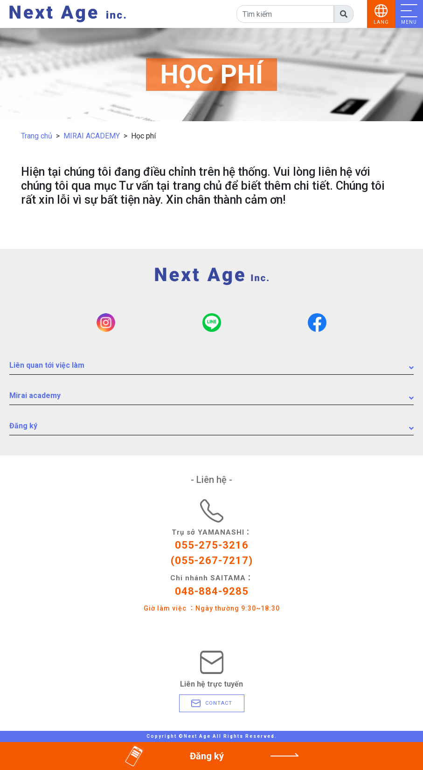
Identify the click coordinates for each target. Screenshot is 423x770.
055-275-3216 (212, 545)
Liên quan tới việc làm (211, 367)
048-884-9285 (212, 591)
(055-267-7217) (212, 560)
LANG (381, 22)
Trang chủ (36, 135)
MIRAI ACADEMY (91, 135)
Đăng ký (211, 427)
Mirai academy (211, 397)
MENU (409, 22)
